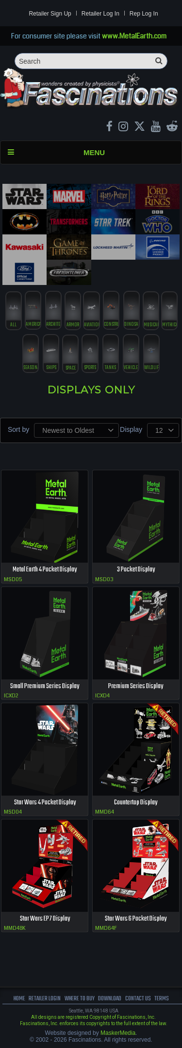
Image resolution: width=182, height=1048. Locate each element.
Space (71, 368)
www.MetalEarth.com (134, 36)
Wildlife (151, 368)
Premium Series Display (135, 686)
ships (51, 368)
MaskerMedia (117, 1033)
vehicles (131, 368)
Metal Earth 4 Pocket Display (45, 569)
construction (111, 324)
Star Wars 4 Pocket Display (45, 802)
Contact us (138, 999)
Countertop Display (135, 802)
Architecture (53, 324)
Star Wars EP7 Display (45, 919)
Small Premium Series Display (44, 686)
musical (151, 325)
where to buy (80, 999)
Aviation (91, 325)
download (109, 999)
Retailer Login (45, 999)
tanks (110, 368)
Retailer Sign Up (50, 13)
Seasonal (30, 368)
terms (161, 999)
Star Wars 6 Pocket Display (135, 919)
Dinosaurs (131, 324)
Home (19, 999)
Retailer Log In (100, 13)
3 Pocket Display (136, 569)
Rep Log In (144, 13)
